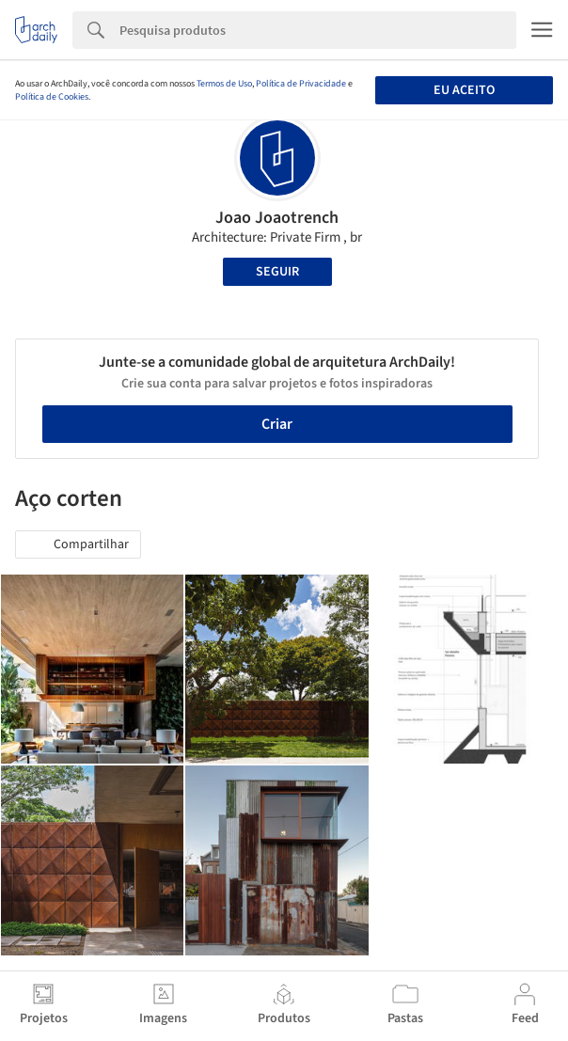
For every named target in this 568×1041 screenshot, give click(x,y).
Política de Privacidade (301, 83)
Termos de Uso (224, 83)
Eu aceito (464, 90)
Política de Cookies (51, 96)
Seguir (277, 271)
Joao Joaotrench (277, 217)
